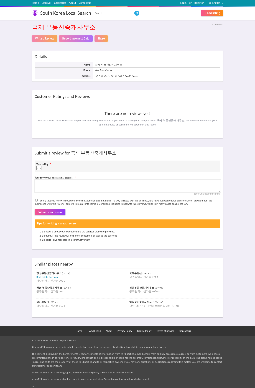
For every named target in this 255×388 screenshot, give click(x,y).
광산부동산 (43, 302)
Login (183, 2)
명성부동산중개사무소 (49, 273)
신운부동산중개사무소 (142, 287)
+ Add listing (212, 13)
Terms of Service (165, 330)
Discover (46, 2)
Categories (60, 2)
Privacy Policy (125, 330)
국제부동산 (135, 273)
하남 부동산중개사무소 (49, 287)
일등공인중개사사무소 (142, 302)
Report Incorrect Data (75, 38)
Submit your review (50, 212)
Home (35, 2)
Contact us (85, 2)
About (72, 2)
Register (199, 2)
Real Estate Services (47, 277)
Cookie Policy (144, 330)
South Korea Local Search (65, 13)
